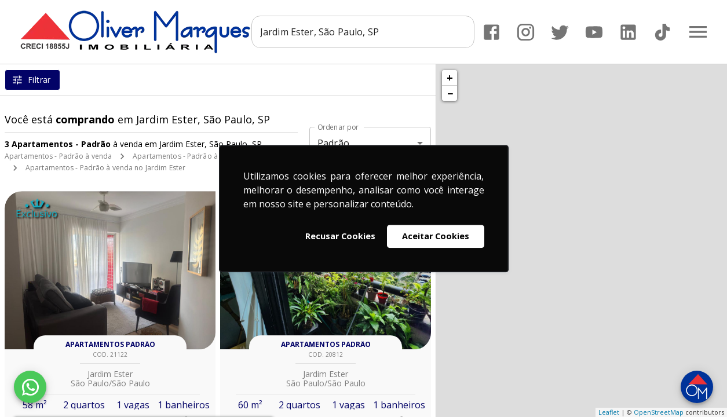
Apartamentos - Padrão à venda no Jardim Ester (105, 168)
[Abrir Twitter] (560, 32)
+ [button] (450, 78)
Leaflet (608, 412)
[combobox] (362, 32)
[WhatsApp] (30, 387)
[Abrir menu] (698, 31)
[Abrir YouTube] (594, 32)
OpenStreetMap (659, 412)
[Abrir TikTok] (662, 32)
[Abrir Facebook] (491, 32)
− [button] (450, 93)
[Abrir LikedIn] (628, 32)
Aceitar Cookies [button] (435, 236)
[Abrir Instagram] (526, 32)
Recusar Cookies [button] (340, 236)
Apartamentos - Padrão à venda (58, 156)
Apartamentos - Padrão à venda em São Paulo (210, 156)
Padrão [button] (333, 143)
